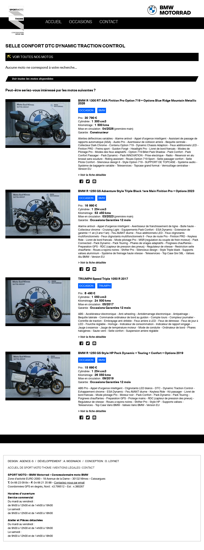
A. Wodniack (72, 461)
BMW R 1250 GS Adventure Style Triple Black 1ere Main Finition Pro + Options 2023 (136, 191)
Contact (109, 22)
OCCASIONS (80, 22)
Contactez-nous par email (69, 482)
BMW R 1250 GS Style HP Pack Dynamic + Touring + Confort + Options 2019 (130, 353)
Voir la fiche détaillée (93, 174)
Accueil (53, 22)
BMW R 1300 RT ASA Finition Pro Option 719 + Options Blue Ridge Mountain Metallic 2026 (137, 102)
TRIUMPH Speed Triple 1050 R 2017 (103, 278)
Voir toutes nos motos (32, 57)
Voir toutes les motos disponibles (32, 78)
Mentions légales (66, 467)
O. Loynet (112, 461)
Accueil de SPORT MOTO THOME (29, 467)
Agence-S (27, 461)
